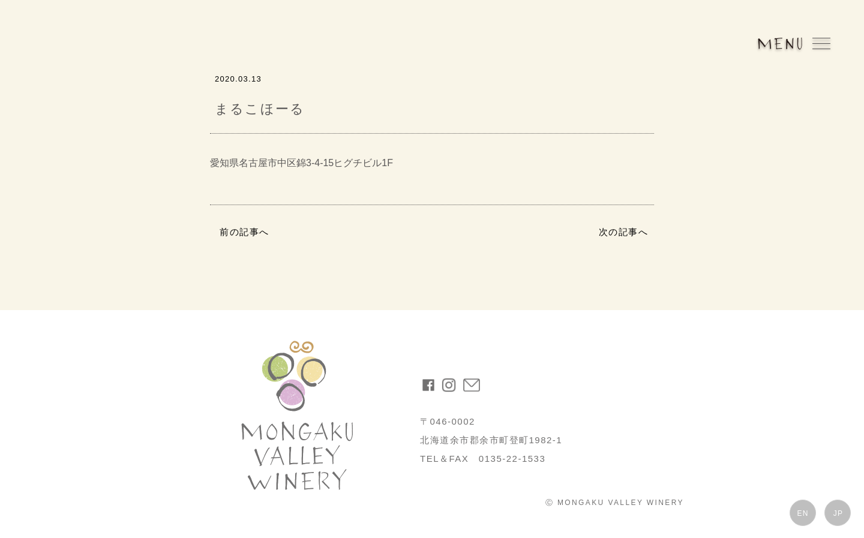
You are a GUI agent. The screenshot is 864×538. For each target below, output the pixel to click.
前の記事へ (244, 232)
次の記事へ (624, 232)
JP (838, 513)
